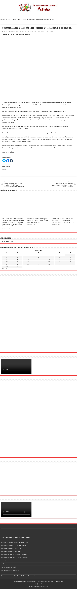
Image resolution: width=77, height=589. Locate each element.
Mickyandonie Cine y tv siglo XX (10, 570)
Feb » (6, 269)
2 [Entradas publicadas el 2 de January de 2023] (6, 257)
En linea (7, 241)
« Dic (2, 269)
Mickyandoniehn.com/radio (9, 567)
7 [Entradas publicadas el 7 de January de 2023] (59, 257)
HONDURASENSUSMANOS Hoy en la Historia (13, 545)
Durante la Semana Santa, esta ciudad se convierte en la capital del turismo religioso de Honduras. (30, 133)
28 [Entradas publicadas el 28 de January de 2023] (59, 264)
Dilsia (5, 31)
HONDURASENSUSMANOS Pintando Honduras (14, 554)
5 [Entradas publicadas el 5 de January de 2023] (38, 257)
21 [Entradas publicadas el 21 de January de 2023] (59, 262)
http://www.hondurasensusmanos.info (25, 581)
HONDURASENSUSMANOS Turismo (11, 551)
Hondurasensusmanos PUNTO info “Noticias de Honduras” (17, 576)
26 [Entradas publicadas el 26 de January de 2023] (38, 264)
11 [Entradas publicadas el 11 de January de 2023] (28, 259)
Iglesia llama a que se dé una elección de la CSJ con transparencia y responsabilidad (14, 184)
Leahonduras (4, 561)
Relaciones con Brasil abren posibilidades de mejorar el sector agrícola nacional (62, 184)
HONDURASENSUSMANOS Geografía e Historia (14, 542)
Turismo (7, 19)
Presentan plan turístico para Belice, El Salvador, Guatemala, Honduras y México (37, 220)
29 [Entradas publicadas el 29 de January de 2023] (70, 264)
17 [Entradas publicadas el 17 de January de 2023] (17, 262)
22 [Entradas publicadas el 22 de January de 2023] (70, 262)
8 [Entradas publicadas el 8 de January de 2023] (70, 257)
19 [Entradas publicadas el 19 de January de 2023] (38, 262)
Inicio (2, 19)
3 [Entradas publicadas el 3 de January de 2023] (17, 257)
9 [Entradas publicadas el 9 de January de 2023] (6, 259)
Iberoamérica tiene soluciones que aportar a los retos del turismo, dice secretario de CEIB (63, 220)
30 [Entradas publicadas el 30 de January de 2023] (7, 267)
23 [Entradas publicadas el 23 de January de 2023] (7, 264)
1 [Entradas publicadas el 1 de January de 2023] (70, 254)
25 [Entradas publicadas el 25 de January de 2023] (28, 264)
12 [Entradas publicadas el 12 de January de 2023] (38, 259)
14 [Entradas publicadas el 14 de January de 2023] (59, 259)
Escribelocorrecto (6, 564)
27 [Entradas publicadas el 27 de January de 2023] (49, 264)
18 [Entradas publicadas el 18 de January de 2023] (28, 262)
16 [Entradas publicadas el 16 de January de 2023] (7, 262)
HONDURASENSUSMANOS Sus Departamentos (14, 557)
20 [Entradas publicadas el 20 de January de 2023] (49, 262)
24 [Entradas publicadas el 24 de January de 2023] (17, 264)
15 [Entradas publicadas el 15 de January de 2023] (70, 259)
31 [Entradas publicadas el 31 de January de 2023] (17, 267)
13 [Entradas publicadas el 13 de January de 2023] (49, 259)
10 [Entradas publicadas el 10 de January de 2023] (17, 259)
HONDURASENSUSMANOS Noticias (11, 548)
